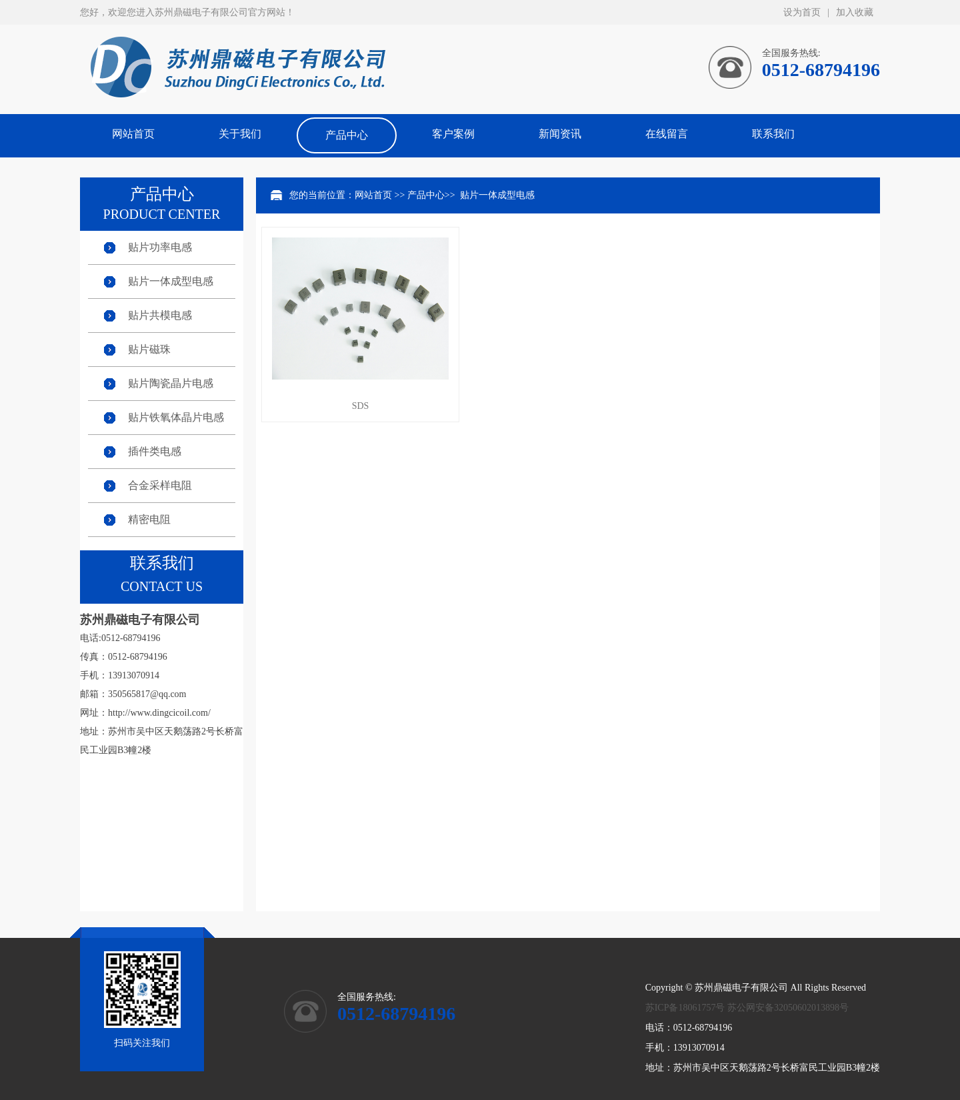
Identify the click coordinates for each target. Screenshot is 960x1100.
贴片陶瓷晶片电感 (170, 383)
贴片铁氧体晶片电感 (176, 417)
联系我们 (773, 133)
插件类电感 (154, 451)
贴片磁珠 (149, 349)
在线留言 (666, 133)
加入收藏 (854, 12)
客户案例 (453, 133)
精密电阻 (149, 519)
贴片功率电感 (160, 247)
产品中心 (346, 135)
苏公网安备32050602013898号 (788, 1008)
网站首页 (133, 133)
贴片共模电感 (160, 315)
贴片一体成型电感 (170, 281)
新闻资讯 (560, 133)
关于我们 (240, 133)
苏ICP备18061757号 (685, 1008)
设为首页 (802, 12)
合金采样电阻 (160, 485)
